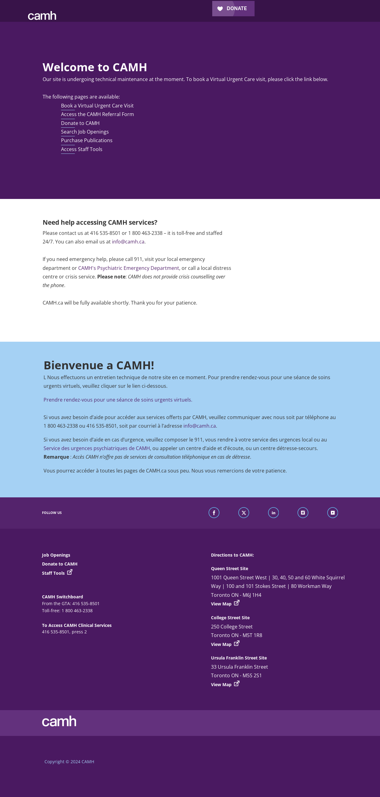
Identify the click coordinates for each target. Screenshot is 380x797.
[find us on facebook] (214, 513)
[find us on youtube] (332, 513)
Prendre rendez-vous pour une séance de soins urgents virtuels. (118, 399)
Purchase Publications (87, 140)
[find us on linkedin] (273, 513)
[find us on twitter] (243, 513)
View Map (225, 603)
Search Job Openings (85, 131)
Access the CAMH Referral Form (97, 114)
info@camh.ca (128, 241)
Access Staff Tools (81, 149)
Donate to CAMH (80, 123)
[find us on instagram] (303, 513)
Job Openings (56, 555)
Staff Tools (57, 573)
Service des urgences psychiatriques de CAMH (97, 448)
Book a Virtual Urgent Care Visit (97, 105)
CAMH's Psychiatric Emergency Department (128, 268)
